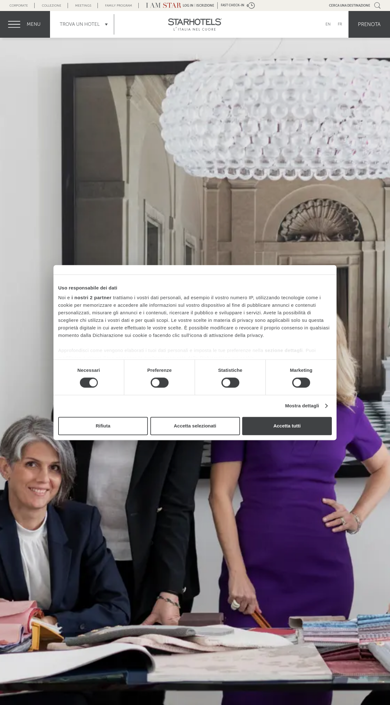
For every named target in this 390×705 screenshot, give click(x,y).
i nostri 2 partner (91, 297)
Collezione (51, 5)
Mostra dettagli (302, 406)
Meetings (83, 5)
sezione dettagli (284, 350)
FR (340, 24)
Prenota (369, 24)
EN (328, 24)
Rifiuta (103, 425)
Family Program (118, 5)
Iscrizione (205, 5)
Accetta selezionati (195, 425)
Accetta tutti (287, 425)
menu (34, 24)
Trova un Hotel (80, 24)
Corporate (18, 5)
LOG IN (188, 5)
